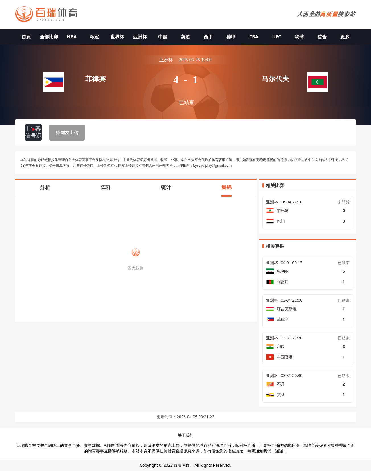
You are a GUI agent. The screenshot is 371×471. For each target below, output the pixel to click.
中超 (162, 37)
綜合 (322, 37)
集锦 (226, 187)
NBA (72, 37)
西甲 (208, 37)
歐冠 (94, 37)
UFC (276, 37)
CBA (253, 37)
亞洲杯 (140, 37)
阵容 (105, 187)
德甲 (231, 37)
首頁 (26, 37)
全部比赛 (49, 37)
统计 (166, 187)
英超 (185, 37)
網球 (299, 37)
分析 (45, 187)
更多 (344, 37)
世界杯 (117, 37)
